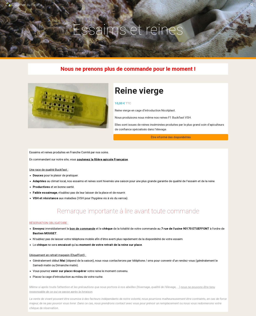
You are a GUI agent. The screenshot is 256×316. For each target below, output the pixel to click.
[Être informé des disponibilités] (171, 137)
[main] (128, 29)
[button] (252, 5)
